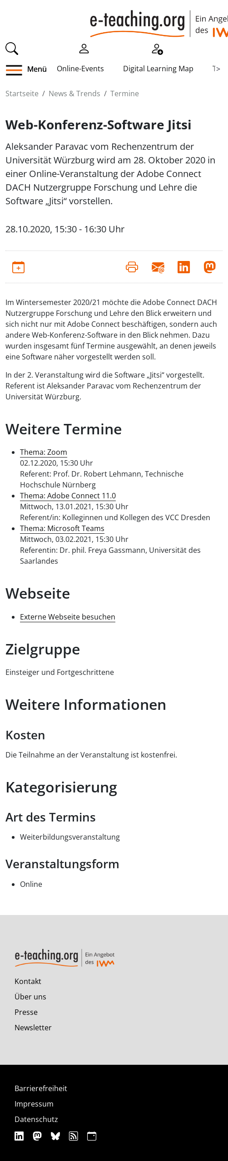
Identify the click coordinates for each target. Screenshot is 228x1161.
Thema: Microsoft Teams (62, 528)
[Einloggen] (84, 48)
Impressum (34, 1104)
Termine (124, 93)
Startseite (22, 93)
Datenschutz (36, 1119)
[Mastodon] (38, 1136)
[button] (17, 70)
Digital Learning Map (158, 69)
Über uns (30, 997)
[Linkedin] (20, 1136)
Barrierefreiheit (41, 1088)
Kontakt (28, 981)
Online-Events (80, 69)
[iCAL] (91, 1136)
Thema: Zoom (43, 452)
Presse (26, 1012)
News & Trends (74, 93)
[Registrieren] (156, 48)
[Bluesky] (56, 1136)
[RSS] (74, 1136)
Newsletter (33, 1028)
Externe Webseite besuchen (67, 617)
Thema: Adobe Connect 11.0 (68, 496)
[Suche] (11, 48)
